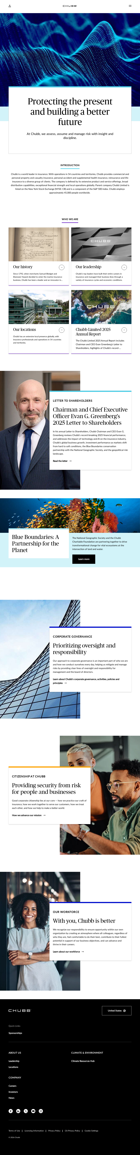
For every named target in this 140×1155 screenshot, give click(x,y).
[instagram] (41, 1111)
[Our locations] (61, 330)
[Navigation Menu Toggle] (130, 6)
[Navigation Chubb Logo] (70, 6)
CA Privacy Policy (72, 1131)
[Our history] (61, 267)
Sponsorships (15, 1033)
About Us (15, 1053)
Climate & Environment (87, 1053)
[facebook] (11, 1111)
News (11, 1098)
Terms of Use (14, 1131)
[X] (26, 1111)
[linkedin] (18, 1111)
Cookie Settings (91, 1131)
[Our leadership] (124, 267)
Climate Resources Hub (83, 1061)
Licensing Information (34, 1131)
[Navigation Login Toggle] (10, 6)
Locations (13, 1067)
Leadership (14, 1061)
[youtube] (33, 1111)
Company (15, 1078)
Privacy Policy (54, 1131)
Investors (13, 1092)
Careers (12, 1086)
